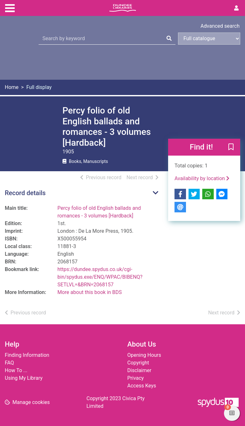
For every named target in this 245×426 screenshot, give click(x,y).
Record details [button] (25, 193)
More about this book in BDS (89, 292)
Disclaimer (139, 370)
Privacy (135, 378)
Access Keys (141, 386)
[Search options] (209, 39)
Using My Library (23, 378)
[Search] (169, 39)
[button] (231, 147)
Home (12, 87)
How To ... (16, 370)
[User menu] (236, 8)
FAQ (9, 363)
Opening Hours (144, 355)
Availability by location (201, 178)
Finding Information (27, 355)
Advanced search (220, 26)
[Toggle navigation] (10, 7)
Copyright (138, 363)
